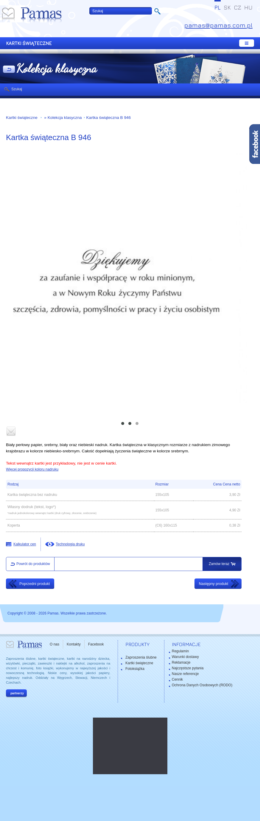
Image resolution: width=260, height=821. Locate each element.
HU (248, 7)
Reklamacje (181, 662)
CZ (237, 7)
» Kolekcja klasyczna (62, 117)
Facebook (96, 644)
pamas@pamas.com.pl (218, 25)
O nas (54, 644)
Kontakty (74, 644)
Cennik (177, 679)
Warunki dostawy (185, 657)
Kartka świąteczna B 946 (108, 117)
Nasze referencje (185, 674)
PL (217, 7)
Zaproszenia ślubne (141, 657)
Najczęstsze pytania (188, 668)
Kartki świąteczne (22, 117)
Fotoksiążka (134, 669)
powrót (9, 70)
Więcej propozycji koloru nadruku (32, 469)
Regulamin (180, 651)
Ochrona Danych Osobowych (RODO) (202, 685)
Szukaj (16, 89)
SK (227, 7)
